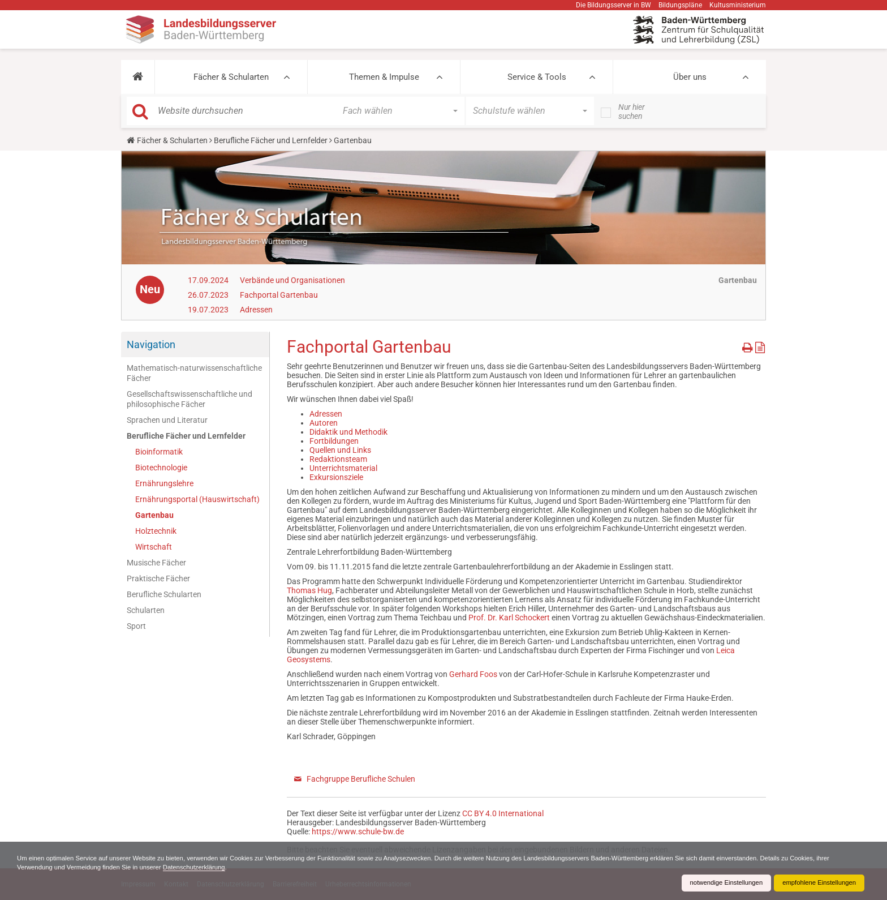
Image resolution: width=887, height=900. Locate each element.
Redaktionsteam (338, 459)
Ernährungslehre (164, 483)
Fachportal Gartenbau (279, 294)
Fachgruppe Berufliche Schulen (361, 778)
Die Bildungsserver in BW (613, 5)
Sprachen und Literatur (167, 420)
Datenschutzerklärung (249, 867)
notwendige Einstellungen (719, 883)
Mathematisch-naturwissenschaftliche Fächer (194, 373)
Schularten (146, 610)
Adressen (256, 309)
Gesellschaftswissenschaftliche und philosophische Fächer (189, 399)
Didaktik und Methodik (348, 431)
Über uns (690, 77)
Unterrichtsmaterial (343, 468)
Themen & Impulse (384, 77)
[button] (137, 76)
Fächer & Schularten (231, 77)
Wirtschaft (153, 546)
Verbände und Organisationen (292, 280)
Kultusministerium (737, 5)
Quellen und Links (340, 450)
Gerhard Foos (473, 674)
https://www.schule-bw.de (358, 831)
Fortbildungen (334, 440)
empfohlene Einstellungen (817, 883)
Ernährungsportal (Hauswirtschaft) (197, 499)
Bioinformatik (159, 451)
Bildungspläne (680, 5)
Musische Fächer (156, 562)
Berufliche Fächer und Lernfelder (271, 140)
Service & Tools (536, 77)
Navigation (151, 344)
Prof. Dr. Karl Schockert (509, 617)
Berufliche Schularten (164, 594)
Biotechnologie (161, 467)
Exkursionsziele (336, 477)
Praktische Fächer (158, 578)
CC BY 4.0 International (503, 813)
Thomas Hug (309, 590)
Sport (136, 626)
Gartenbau (154, 515)
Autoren (323, 422)
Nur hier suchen (631, 111)
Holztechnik (155, 530)
